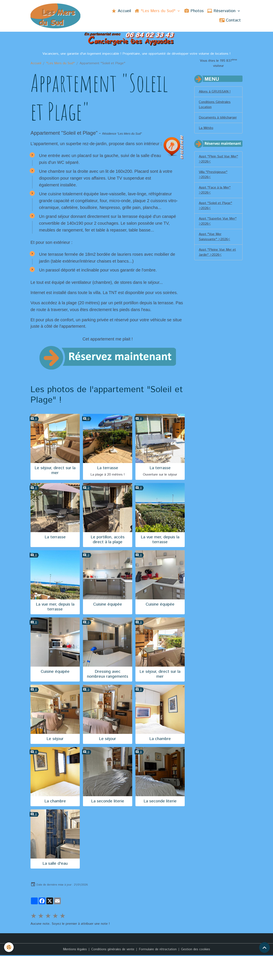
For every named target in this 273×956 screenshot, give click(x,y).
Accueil (121, 11)
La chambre (160, 739)
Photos (194, 11)
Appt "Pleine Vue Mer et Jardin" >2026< (217, 253)
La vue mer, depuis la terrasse (160, 540)
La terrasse (107, 469)
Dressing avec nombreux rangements (107, 674)
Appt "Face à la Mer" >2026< (215, 191)
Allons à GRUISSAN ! (215, 92)
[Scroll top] (264, 947)
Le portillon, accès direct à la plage (108, 540)
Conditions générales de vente (112, 949)
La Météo (206, 128)
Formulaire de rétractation (159, 949)
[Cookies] (9, 947)
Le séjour (55, 739)
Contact (230, 21)
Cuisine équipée (107, 605)
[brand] (56, 16)
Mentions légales (72, 949)
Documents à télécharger (218, 118)
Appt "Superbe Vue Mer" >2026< (218, 222)
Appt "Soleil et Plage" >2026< (215, 206)
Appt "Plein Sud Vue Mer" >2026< (218, 160)
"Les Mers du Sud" (155, 11)
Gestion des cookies (198, 949)
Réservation (222, 11)
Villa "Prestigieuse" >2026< (213, 175)
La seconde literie (107, 802)
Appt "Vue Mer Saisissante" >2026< (214, 237)
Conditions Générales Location (215, 105)
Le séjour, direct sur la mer (55, 471)
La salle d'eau (55, 864)
